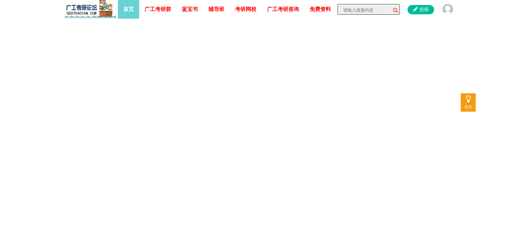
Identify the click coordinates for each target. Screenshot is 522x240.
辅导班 (216, 9)
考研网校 (245, 9)
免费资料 (320, 9)
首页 (128, 9)
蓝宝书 (190, 9)
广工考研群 (157, 9)
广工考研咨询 (283, 9)
